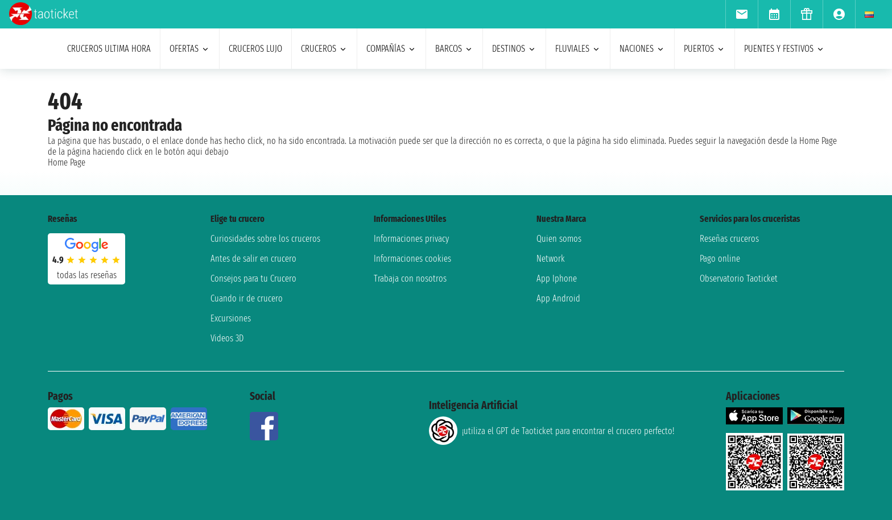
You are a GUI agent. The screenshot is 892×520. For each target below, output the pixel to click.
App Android (558, 298)
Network (550, 258)
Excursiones (230, 318)
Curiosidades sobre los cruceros (265, 238)
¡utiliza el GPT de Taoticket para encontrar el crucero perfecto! (551, 430)
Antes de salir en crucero (253, 258)
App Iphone (556, 278)
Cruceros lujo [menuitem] (255, 48)
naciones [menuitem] (642, 48)
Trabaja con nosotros (410, 278)
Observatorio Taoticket (739, 278)
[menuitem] (741, 14)
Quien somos (558, 238)
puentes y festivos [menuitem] (784, 48)
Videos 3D (226, 338)
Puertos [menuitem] (704, 48)
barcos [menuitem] (454, 48)
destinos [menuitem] (514, 48)
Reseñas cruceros (729, 238)
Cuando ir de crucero (246, 298)
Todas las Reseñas (87, 275)
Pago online (720, 258)
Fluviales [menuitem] (578, 48)
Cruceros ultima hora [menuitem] (109, 48)
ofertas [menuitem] (190, 48)
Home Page (66, 162)
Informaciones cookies (412, 258)
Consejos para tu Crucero (253, 278)
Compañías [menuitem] (391, 48)
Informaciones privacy (411, 238)
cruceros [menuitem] (324, 48)
